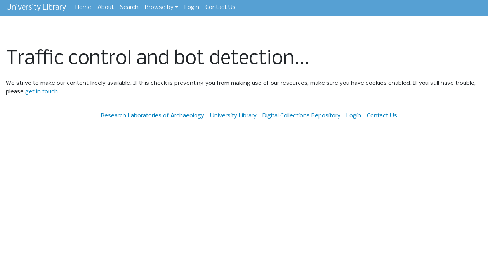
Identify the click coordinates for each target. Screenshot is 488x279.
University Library (36, 7)
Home (83, 7)
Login (191, 7)
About (105, 7)
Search (129, 7)
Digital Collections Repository (301, 116)
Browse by (159, 7)
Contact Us (220, 7)
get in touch (41, 92)
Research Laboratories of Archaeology (152, 116)
